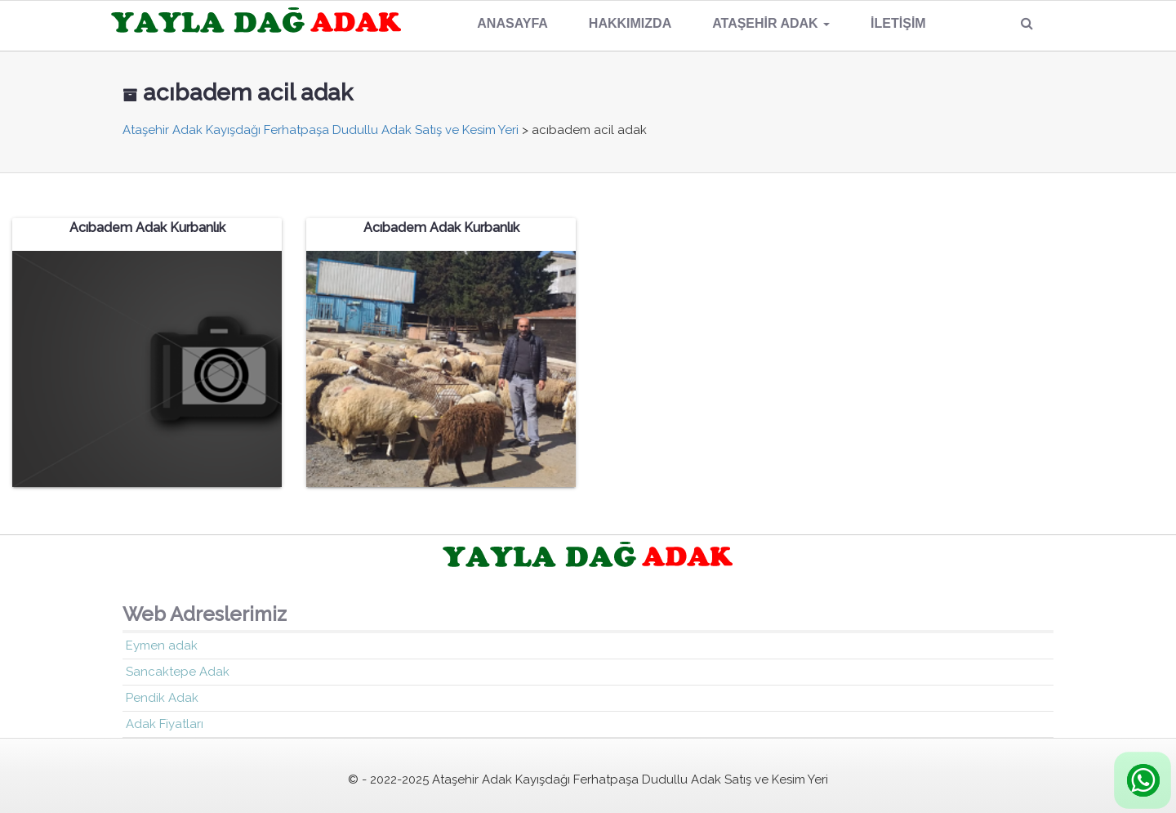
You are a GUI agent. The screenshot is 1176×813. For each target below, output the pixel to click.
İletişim (898, 23)
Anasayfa (512, 23)
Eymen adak (162, 645)
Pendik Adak (162, 697)
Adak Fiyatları (164, 724)
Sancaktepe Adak (177, 671)
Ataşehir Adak (771, 23)
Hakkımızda (630, 23)
